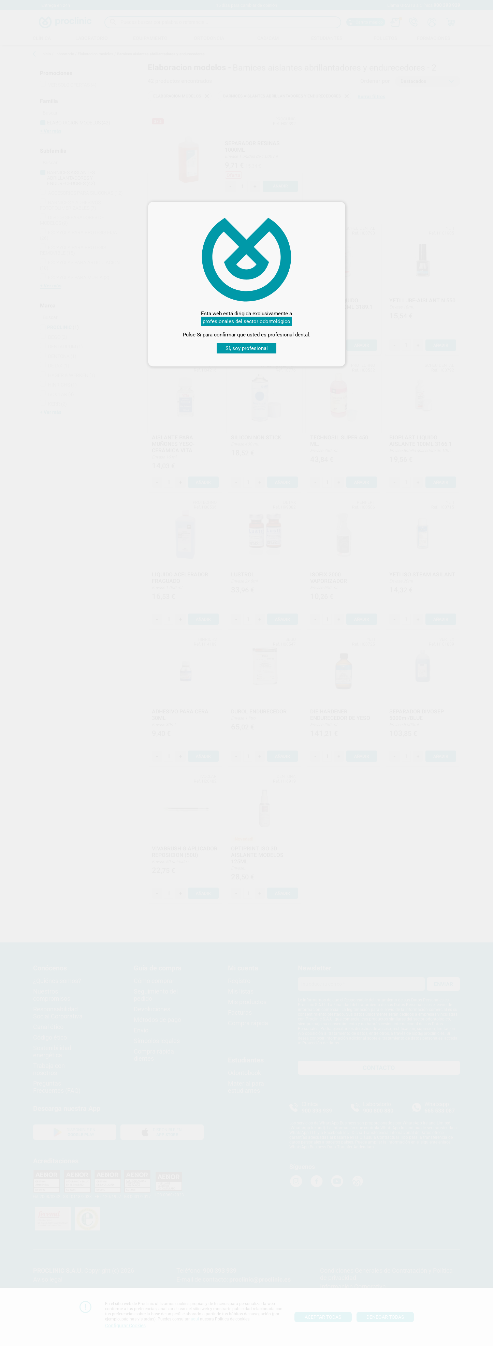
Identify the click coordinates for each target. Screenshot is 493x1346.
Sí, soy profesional (247, 348)
